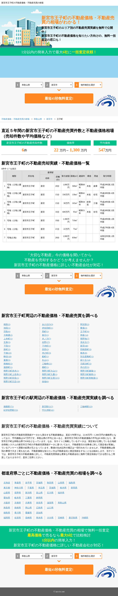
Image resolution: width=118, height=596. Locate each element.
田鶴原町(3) (85, 349)
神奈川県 (18, 488)
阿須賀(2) (84, 324)
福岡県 (7, 518)
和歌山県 (62, 503)
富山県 (39, 493)
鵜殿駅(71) (9, 406)
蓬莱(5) (7, 360)
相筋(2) (7, 324)
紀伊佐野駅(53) (11, 410)
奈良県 (39, 503)
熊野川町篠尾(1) (88, 374)
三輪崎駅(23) (86, 406)
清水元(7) (84, 342)
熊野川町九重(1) (49, 374)
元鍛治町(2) (85, 364)
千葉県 (30, 488)
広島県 (39, 508)
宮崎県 (61, 518)
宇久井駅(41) (48, 410)
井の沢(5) (84, 367)
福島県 (72, 483)
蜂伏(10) (7, 356)
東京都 (7, 488)
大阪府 (7, 503)
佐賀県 (17, 518)
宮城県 (39, 483)
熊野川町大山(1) (49, 371)
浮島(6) (7, 331)
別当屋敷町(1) (87, 356)
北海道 (7, 483)
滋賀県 (50, 503)
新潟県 (28, 493)
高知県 (39, 513)
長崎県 (28, 518)
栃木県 (63, 488)
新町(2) (7, 349)
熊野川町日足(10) (12, 381)
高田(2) (45, 349)
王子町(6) (84, 331)
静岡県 (39, 498)
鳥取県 (7, 508)
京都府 (17, 503)
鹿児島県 (73, 518)
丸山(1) (45, 360)
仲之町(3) (46, 353)
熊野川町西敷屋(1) (89, 378)
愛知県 (7, 498)
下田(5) (7, 346)
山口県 (50, 508)
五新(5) (7, 342)
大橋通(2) (8, 335)
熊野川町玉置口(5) (51, 378)
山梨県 (7, 493)
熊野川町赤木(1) (11, 371)
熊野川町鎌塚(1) (88, 371)
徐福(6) (45, 381)
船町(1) (45, 356)
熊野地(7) (84, 339)
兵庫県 (28, 503)
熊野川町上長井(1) (12, 374)
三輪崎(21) (47, 364)
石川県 (50, 493)
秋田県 (50, 483)
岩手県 (28, 483)
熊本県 (39, 518)
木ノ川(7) (46, 339)
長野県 (17, 493)
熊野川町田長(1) (11, 378)
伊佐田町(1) (47, 328)
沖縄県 (85, 518)
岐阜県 (17, 498)
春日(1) (45, 335)
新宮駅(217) (47, 406)
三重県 (28, 498)
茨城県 (52, 488)
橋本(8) (83, 353)
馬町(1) (45, 331)
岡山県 (28, 508)
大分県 (50, 518)
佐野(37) (46, 342)
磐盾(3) (83, 328)
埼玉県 (41, 488)
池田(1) (7, 328)
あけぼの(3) (47, 324)
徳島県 (7, 513)
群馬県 (74, 488)
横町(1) (45, 367)
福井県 (61, 493)
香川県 (17, 513)
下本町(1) (46, 346)
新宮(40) (84, 346)
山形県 (61, 483)
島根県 (17, 508)
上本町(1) (8, 339)
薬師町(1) (8, 367)
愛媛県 (28, 513)
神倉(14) (84, 335)
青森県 (17, 483)
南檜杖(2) (8, 364)
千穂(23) (7, 353)
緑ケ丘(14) (85, 360)
